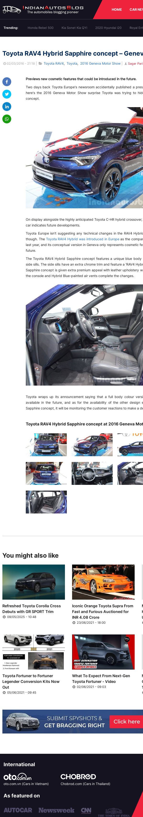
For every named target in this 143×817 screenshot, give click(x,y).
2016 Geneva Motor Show (100, 63)
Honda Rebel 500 (40, 28)
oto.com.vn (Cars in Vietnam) (26, 784)
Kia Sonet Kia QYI (74, 28)
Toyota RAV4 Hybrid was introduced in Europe (82, 239)
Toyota (72, 63)
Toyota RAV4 (54, 63)
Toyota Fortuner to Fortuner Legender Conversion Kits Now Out (30, 681)
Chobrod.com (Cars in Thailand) (85, 784)
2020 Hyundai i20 (108, 28)
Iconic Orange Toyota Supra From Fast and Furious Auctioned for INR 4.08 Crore (102, 611)
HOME (117, 9)
